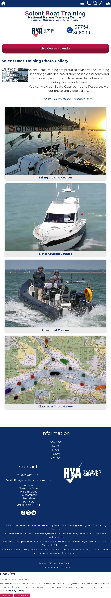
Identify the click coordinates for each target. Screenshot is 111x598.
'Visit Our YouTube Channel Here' (68, 99)
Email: (9, 480)
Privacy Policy (15, 590)
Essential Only (22, 595)
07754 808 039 (30, 475)
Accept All (7, 595)
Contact (28, 466)
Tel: (19, 475)
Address (28, 485)
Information (55, 433)
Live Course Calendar (55, 48)
